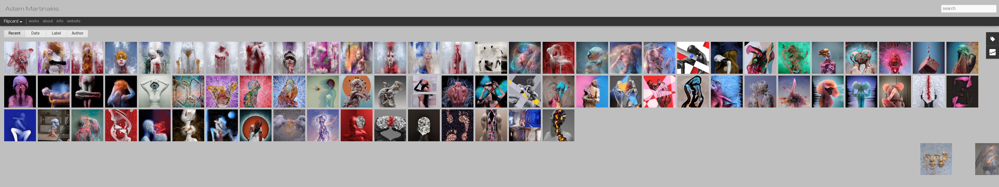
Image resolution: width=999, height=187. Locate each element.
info (60, 21)
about (48, 21)
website (74, 21)
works (34, 21)
